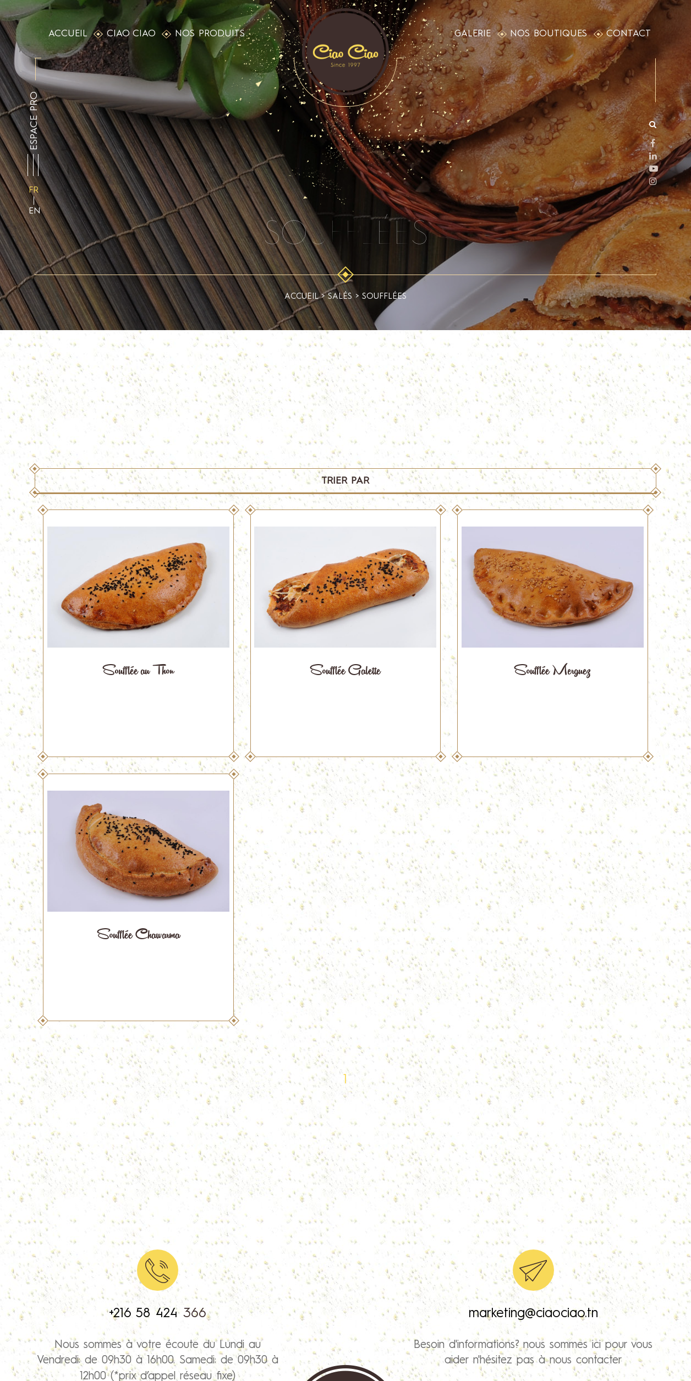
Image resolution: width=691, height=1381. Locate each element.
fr (34, 190)
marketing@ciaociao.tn (533, 1313)
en (34, 211)
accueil (301, 297)
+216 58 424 (146, 1313)
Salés (340, 297)
